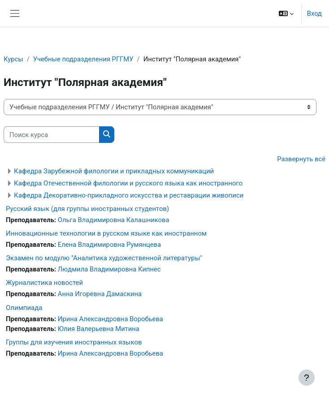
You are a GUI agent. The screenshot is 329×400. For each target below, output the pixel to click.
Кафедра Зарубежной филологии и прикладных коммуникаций (114, 171)
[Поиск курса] (52, 134)
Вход (314, 13)
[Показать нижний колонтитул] (307, 378)
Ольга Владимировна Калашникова (113, 220)
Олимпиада (24, 308)
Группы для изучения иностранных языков (74, 342)
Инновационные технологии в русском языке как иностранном (106, 233)
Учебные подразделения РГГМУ (83, 59)
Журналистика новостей (44, 283)
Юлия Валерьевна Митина (98, 329)
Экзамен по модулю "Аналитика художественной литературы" (104, 258)
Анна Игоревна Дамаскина (100, 294)
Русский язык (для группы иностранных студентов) (87, 209)
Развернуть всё (301, 159)
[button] (286, 13)
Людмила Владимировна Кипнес (109, 269)
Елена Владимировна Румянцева (109, 245)
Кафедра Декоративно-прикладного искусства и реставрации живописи (128, 195)
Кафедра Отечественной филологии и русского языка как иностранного (128, 183)
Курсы (13, 59)
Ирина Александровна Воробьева (110, 319)
